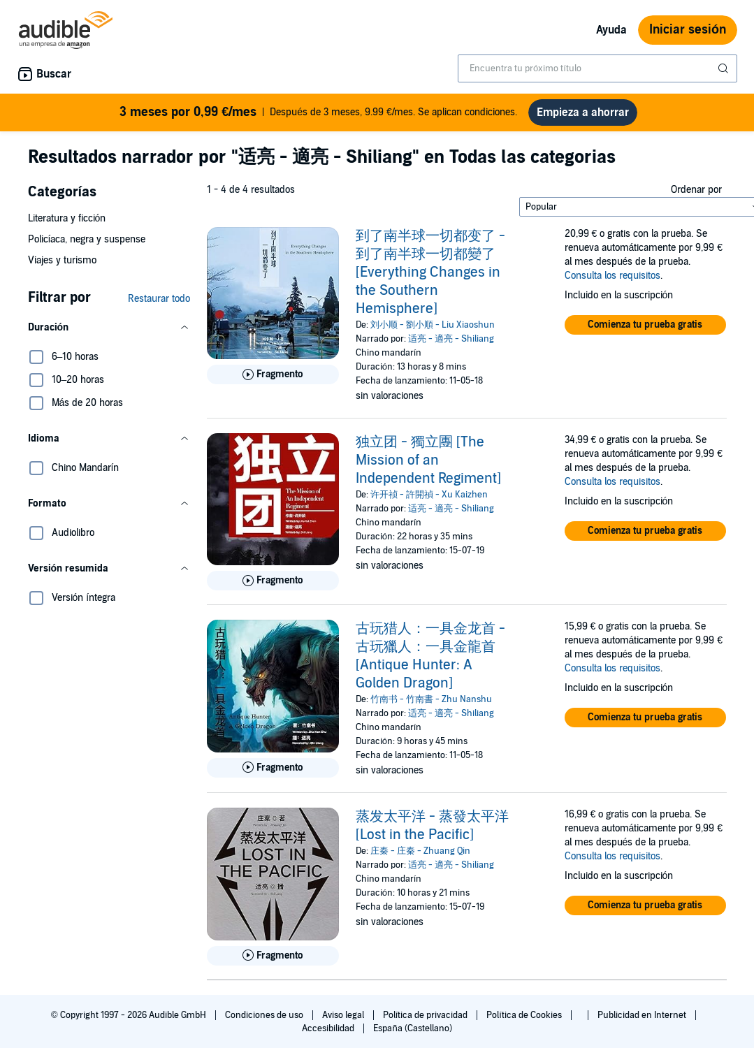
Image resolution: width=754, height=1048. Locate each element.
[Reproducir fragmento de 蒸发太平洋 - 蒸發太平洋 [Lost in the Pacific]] (273, 956)
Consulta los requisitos (612, 276)
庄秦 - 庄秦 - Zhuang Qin (420, 851)
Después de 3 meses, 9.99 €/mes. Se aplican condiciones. (318, 112)
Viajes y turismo (62, 260)
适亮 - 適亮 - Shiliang (451, 338)
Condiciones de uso (265, 1015)
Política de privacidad (426, 1015)
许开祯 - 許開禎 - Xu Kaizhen (429, 494)
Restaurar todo (159, 299)
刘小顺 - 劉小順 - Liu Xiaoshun (432, 324)
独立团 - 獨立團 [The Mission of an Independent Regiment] (428, 460)
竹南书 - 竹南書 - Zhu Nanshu (431, 699)
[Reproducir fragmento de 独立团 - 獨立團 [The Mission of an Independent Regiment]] (273, 580)
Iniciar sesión (687, 29)
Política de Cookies (525, 1015)
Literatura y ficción (67, 218)
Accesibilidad (329, 1028)
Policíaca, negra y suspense (87, 239)
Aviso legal (344, 1015)
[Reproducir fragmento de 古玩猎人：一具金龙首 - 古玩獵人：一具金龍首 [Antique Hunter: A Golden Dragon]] (273, 768)
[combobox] (597, 68)
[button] (109, 328)
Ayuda (611, 30)
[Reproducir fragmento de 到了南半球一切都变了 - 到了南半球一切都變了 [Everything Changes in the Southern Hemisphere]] (273, 374)
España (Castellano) (412, 1028)
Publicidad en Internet (642, 1015)
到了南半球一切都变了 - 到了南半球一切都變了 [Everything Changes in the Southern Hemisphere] (430, 272)
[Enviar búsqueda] (724, 68)
